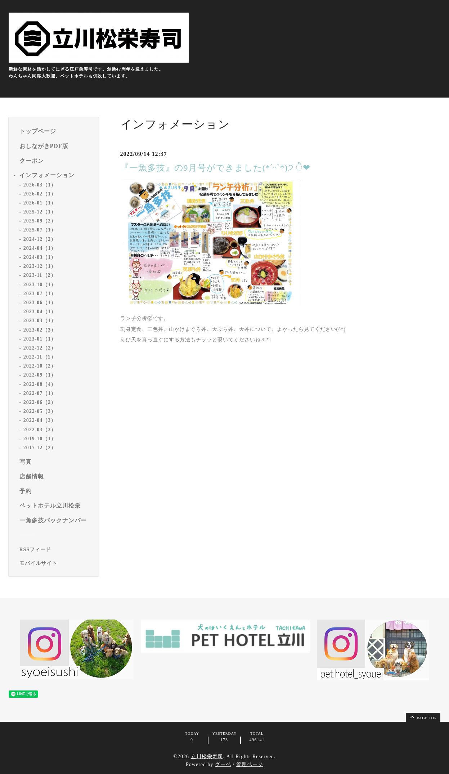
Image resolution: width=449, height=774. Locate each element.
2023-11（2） (39, 275)
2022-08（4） (40, 384)
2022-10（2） (40, 366)
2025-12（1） (40, 212)
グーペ (223, 764)
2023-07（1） (40, 293)
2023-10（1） (40, 284)
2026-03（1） (40, 185)
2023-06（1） (40, 302)
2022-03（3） (40, 429)
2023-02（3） (40, 330)
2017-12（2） (40, 447)
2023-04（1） (40, 311)
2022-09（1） (40, 375)
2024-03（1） (40, 257)
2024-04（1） (40, 248)
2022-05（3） (40, 411)
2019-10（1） (40, 438)
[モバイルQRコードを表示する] (56, 563)
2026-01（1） (40, 203)
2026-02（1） (40, 194)
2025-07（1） (40, 230)
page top (423, 716)
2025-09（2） (40, 221)
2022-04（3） (40, 420)
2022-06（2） (40, 402)
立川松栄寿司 (207, 756)
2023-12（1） (40, 266)
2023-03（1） (40, 320)
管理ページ (249, 764)
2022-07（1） (40, 393)
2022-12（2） (40, 348)
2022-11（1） (39, 357)
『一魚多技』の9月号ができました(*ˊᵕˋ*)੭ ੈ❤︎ (215, 167)
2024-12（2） (40, 239)
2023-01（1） (40, 339)
